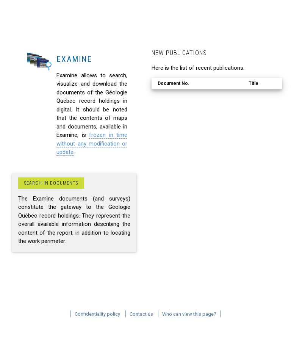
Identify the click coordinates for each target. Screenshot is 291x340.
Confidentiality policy (97, 314)
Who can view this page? (189, 314)
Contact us (141, 314)
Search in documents (51, 183)
